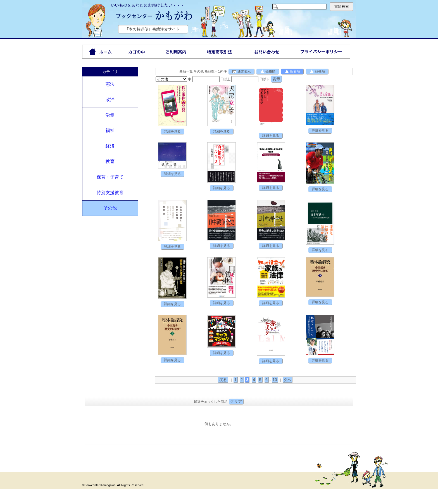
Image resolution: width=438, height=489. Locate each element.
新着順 (292, 71)
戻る (223, 379)
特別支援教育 (110, 192)
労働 (110, 115)
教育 (110, 161)
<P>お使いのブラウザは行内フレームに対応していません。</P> (219, 424)
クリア (236, 401)
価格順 (267, 71)
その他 (110, 208)
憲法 (110, 84)
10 (275, 379)
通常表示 (241, 71)
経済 (110, 146)
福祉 (110, 130)
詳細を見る (172, 131)
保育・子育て (110, 177)
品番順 (317, 71)
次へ (287, 379)
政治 (110, 99)
